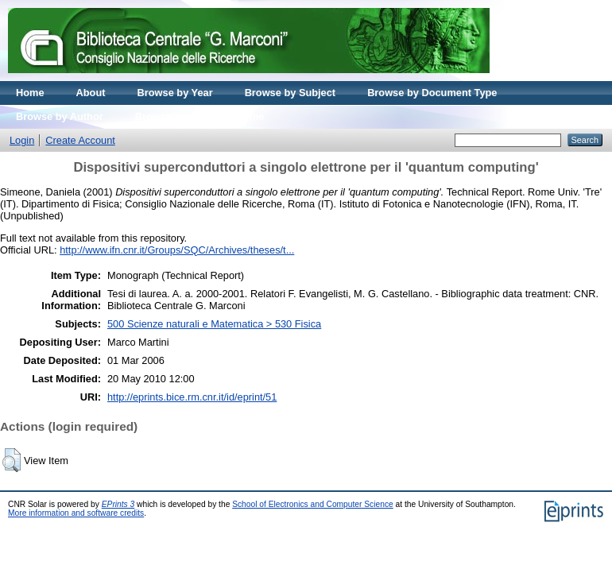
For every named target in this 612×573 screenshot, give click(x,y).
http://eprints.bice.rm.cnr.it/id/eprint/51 (192, 397)
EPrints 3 (118, 504)
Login (22, 140)
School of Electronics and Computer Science (312, 504)
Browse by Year (175, 93)
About (91, 93)
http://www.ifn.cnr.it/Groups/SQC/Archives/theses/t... (177, 250)
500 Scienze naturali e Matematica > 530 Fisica (214, 324)
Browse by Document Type (432, 93)
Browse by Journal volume (200, 116)
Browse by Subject (290, 93)
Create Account (80, 140)
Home (30, 93)
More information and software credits (76, 513)
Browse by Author (59, 116)
